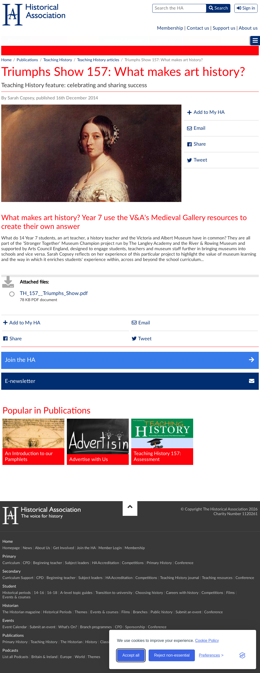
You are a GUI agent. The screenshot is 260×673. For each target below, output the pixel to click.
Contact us (198, 28)
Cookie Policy (207, 640)
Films (230, 593)
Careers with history (182, 593)
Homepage (11, 548)
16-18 (52, 593)
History (111, 50)
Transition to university (113, 593)
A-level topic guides (76, 593)
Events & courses (16, 597)
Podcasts (238, 40)
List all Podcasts (15, 657)
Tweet (196, 160)
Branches (140, 612)
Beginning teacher (47, 563)
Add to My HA (205, 112)
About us (248, 28)
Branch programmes (96, 627)
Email (195, 128)
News (27, 548)
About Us (42, 548)
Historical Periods (57, 612)
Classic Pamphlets (140, 50)
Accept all (130, 655)
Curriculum (11, 563)
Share (196, 144)
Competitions (133, 563)
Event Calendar (14, 627)
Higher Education (123, 40)
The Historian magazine (21, 612)
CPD (26, 563)
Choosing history (149, 593)
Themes (81, 612)
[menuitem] (16, 41)
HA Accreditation (105, 563)
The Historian (85, 50)
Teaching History (52, 50)
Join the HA (86, 548)
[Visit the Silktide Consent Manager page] (242, 655)
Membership (170, 28)
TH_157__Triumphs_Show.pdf (54, 293)
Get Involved (63, 548)
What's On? (67, 627)
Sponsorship (135, 627)
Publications (202, 40)
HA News (188, 50)
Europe (66, 657)
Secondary (49, 40)
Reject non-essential (171, 655)
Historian (165, 40)
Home (6, 60)
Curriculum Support (17, 578)
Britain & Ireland (44, 657)
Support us (224, 28)
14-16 (39, 593)
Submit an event (188, 612)
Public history (162, 612)
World (80, 657)
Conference (184, 563)
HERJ (168, 50)
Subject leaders (77, 563)
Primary (16, 40)
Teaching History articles (98, 60)
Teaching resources (217, 578)
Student (82, 40)
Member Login (110, 548)
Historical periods (16, 593)
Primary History (17, 50)
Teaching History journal (179, 578)
